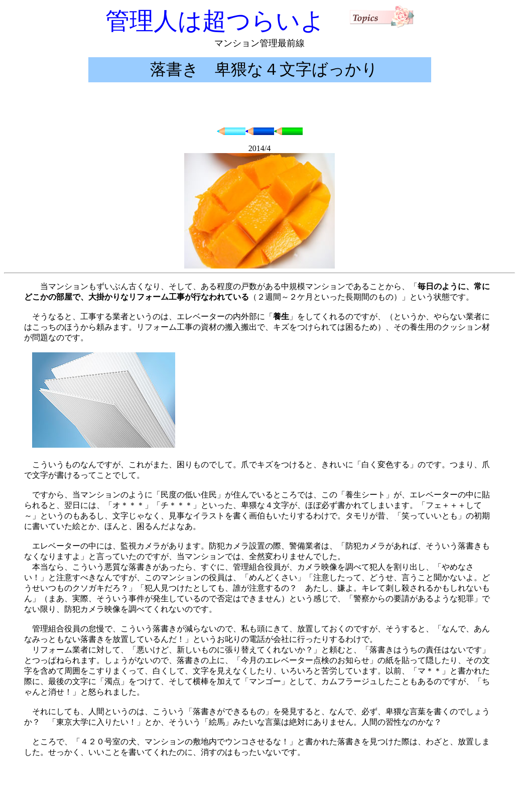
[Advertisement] (259, 104)
